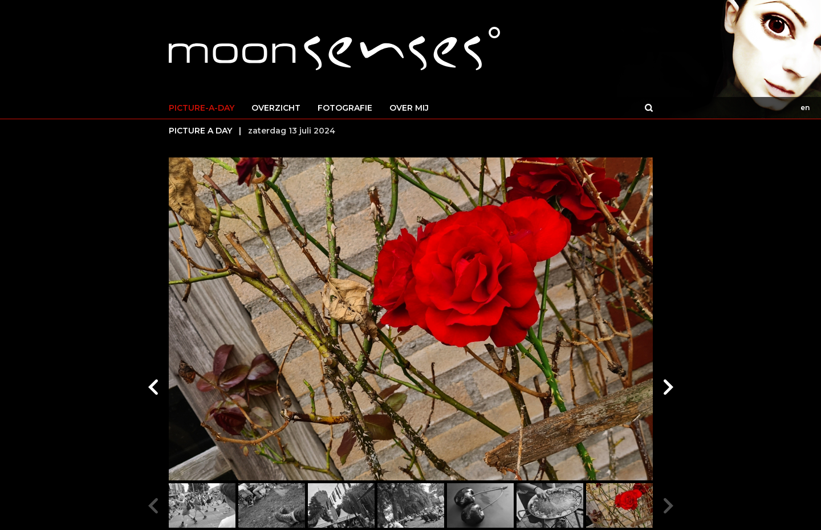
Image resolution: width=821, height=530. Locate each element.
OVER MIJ (409, 108)
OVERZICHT (275, 108)
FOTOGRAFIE (345, 108)
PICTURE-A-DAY (201, 108)
